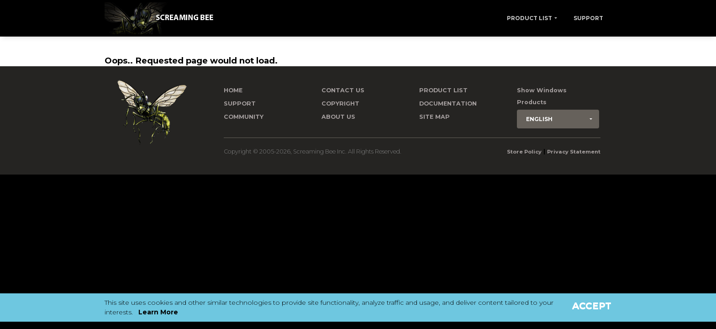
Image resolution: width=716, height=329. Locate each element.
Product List (529, 18)
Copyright (340, 103)
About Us (338, 116)
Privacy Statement (573, 152)
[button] (558, 119)
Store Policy (524, 152)
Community (243, 116)
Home (233, 90)
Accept (591, 305)
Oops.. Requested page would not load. (191, 60)
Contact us (342, 90)
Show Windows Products (542, 96)
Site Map (434, 116)
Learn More (158, 312)
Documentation (448, 103)
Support (588, 18)
